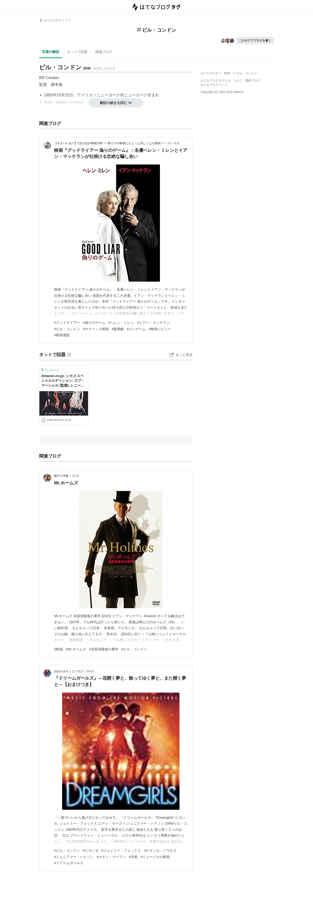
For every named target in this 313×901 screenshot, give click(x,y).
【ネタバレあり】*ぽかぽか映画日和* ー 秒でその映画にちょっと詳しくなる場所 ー (109, 143)
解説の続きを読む (116, 103)
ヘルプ (238, 80)
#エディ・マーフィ (111, 857)
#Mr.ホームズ (76, 649)
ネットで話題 (77, 52)
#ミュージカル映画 (155, 857)
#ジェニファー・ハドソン (74, 857)
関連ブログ (103, 52)
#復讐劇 (118, 329)
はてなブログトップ (214, 84)
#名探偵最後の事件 (103, 649)
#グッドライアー (67, 323)
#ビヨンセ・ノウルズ (160, 850)
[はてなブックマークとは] (69, 354)
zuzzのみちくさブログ (69, 671)
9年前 (90, 671)
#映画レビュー (160, 329)
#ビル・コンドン (67, 329)
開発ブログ (252, 80)
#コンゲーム (136, 329)
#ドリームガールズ (68, 863)
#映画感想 (62, 335)
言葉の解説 (50, 52)
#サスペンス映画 (96, 329)
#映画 (58, 649)
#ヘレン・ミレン (121, 323)
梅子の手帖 (61, 476)
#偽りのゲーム (94, 323)
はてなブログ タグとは (216, 80)
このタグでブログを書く (255, 40)
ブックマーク (50, 370)
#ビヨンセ (91, 850)
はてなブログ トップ (55, 20)
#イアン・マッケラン (153, 323)
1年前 (75, 476)
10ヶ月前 (173, 143)
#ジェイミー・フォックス (121, 850)
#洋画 (133, 857)
